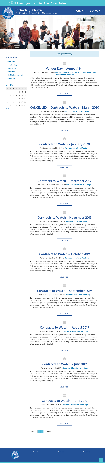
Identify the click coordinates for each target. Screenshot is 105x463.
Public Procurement (15, 75)
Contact (62, 3)
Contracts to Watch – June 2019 (64, 401)
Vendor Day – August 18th (64, 68)
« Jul (7, 108)
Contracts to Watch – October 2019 (64, 254)
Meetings (87, 72)
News (46, 3)
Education (78, 72)
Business (58, 72)
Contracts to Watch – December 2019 (64, 181)
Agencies (38, 3)
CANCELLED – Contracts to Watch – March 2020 (64, 107)
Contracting (68, 72)
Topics (54, 3)
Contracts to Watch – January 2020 (64, 144)
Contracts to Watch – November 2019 (65, 217)
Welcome (70, 75)
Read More (65, 94)
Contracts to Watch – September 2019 (64, 291)
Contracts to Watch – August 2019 (64, 327)
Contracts (86, 452)
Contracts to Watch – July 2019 (64, 364)
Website (80, 11)
